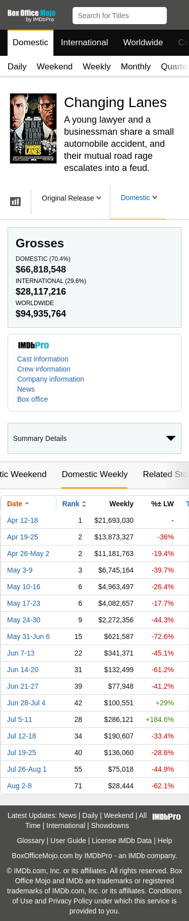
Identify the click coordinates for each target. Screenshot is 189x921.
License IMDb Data (122, 841)
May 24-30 (23, 620)
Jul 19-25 (21, 753)
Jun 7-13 (20, 653)
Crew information (44, 369)
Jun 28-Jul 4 (26, 703)
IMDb (136, 856)
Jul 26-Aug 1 (27, 769)
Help (165, 841)
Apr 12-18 (22, 520)
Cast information (43, 359)
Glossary (30, 841)
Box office (32, 399)
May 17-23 (23, 603)
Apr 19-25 (22, 537)
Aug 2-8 (19, 786)
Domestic (30, 42)
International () (51, 281)
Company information (50, 379)
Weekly (96, 66)
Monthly (136, 66)
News (26, 389)
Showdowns (110, 825)
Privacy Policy (70, 901)
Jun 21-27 (22, 686)
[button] (176, 13)
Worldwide (143, 42)
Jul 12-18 (21, 736)
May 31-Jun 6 (28, 636)
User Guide (68, 841)
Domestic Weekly (94, 474)
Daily (17, 66)
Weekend (55, 66)
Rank (70, 504)
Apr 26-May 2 (28, 553)
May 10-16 (23, 587)
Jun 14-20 (22, 670)
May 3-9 (20, 570)
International (84, 42)
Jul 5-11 (19, 719)
